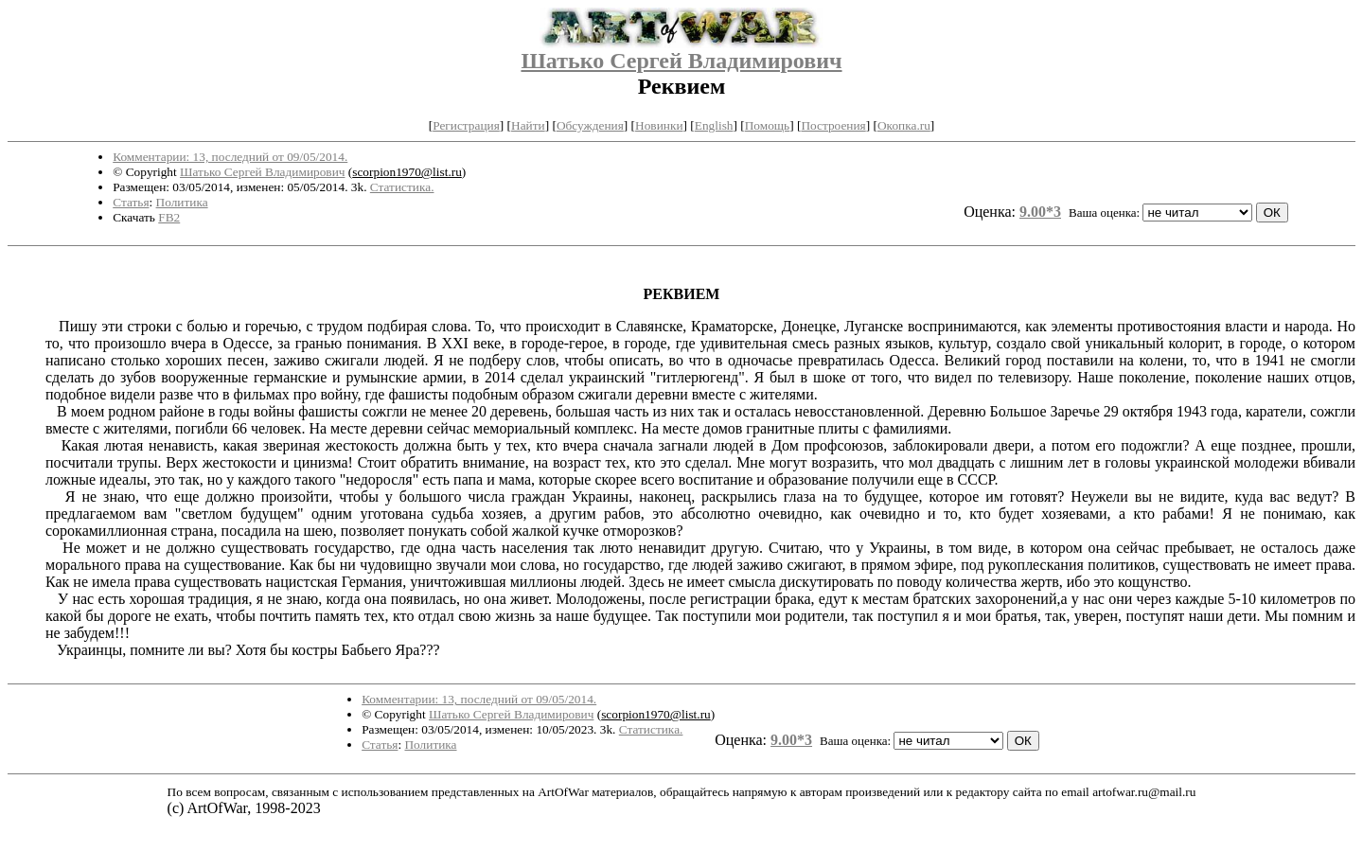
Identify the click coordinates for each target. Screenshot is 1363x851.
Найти (528, 125)
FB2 (169, 217)
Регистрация (466, 125)
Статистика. (402, 187)
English (714, 125)
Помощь (767, 125)
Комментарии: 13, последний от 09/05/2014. (230, 157)
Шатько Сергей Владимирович (681, 60)
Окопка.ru (903, 125)
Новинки (658, 125)
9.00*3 (1040, 212)
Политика (182, 202)
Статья (131, 202)
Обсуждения (590, 125)
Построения (833, 125)
